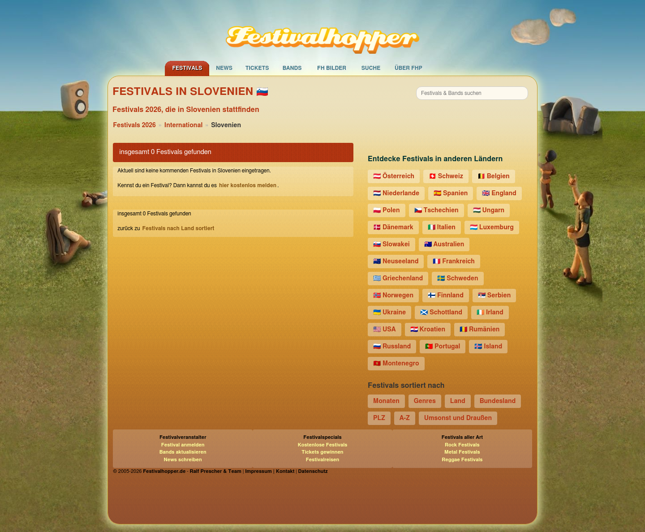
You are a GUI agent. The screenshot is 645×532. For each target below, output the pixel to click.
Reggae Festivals (462, 459)
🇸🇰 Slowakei (391, 244)
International (183, 125)
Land (457, 401)
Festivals (187, 68)
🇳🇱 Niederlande (396, 193)
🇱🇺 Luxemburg (492, 227)
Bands (292, 68)
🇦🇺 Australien (444, 244)
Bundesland (498, 401)
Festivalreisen (323, 459)
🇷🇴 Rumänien (479, 329)
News (224, 68)
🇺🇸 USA (384, 329)
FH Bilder (331, 68)
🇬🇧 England (499, 193)
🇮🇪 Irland (490, 312)
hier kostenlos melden (247, 185)
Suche (371, 68)
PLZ (379, 418)
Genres (425, 401)
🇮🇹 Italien (442, 227)
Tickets (257, 68)
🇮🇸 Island (488, 346)
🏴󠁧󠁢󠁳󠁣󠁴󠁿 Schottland (441, 312)
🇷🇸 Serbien (494, 295)
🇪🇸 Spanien (451, 193)
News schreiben (183, 459)
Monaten (386, 401)
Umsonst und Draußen (458, 418)
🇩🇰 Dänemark (393, 227)
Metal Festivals (462, 452)
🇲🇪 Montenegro (396, 363)
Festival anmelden (183, 444)
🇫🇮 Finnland (446, 295)
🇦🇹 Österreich (393, 176)
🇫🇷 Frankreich (453, 261)
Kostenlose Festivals (323, 444)
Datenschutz (313, 471)
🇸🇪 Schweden (457, 278)
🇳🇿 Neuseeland (395, 261)
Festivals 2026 (134, 125)
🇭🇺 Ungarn (488, 210)
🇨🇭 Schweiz (446, 176)
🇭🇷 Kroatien (428, 329)
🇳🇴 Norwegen (393, 295)
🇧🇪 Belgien (493, 176)
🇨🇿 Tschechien (436, 210)
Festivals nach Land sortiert (178, 228)
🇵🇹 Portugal (442, 346)
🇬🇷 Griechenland (398, 278)
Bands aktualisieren (182, 452)
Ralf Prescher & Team (215, 471)
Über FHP (408, 68)
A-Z (405, 418)
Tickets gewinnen (322, 452)
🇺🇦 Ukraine (389, 312)
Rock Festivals (462, 444)
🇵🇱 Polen (386, 210)
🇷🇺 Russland (392, 346)
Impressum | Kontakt (269, 471)
